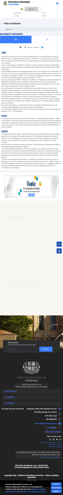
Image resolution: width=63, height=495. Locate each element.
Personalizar (56, 487)
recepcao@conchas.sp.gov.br (46, 423)
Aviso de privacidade (13, 491)
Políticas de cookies (55, 444)
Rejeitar (56, 491)
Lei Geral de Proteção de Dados (50, 457)
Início (2, 29)
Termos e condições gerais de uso (50, 442)
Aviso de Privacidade (54, 447)
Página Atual (9, 29)
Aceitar (56, 484)
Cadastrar (46, 349)
